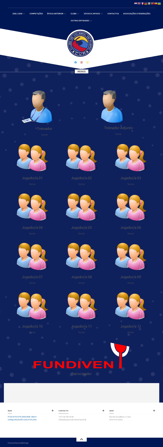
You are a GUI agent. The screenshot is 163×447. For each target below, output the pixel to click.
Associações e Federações (136, 14)
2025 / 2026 (17, 14)
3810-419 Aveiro (116, 420)
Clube (74, 14)
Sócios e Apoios (92, 14)
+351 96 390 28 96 (66, 417)
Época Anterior (55, 14)
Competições (36, 14)
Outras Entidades (80, 21)
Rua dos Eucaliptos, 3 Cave (120, 417)
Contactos (113, 14)
